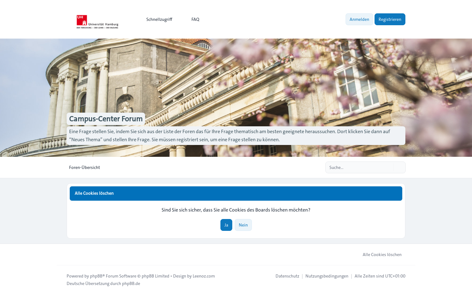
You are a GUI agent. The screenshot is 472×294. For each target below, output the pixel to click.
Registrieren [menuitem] (390, 19)
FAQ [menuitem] (191, 19)
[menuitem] (156, 19)
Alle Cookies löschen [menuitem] (378, 254)
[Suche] (388, 167)
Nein (243, 225)
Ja (226, 225)
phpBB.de (131, 283)
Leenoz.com (204, 276)
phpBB (96, 276)
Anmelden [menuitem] (359, 19)
